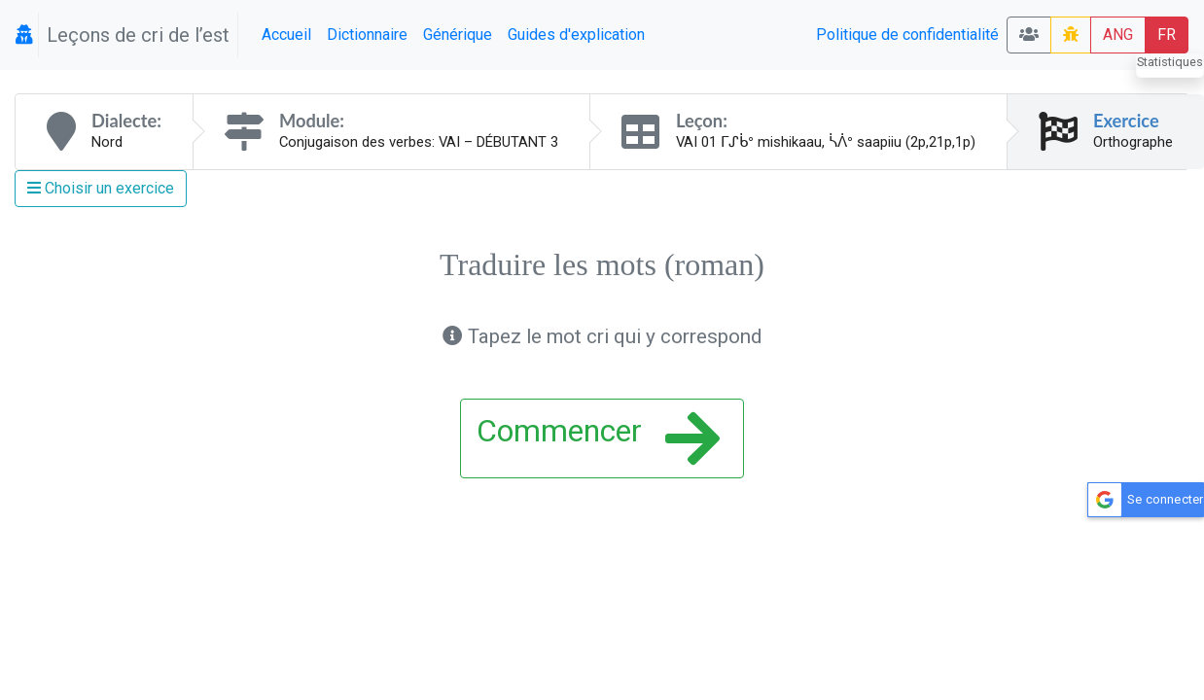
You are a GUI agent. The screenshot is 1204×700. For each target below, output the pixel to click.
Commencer (598, 438)
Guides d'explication (576, 34)
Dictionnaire (367, 34)
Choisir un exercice (100, 188)
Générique (457, 34)
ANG (1118, 34)
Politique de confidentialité (907, 34)
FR (1166, 34)
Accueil (286, 34)
